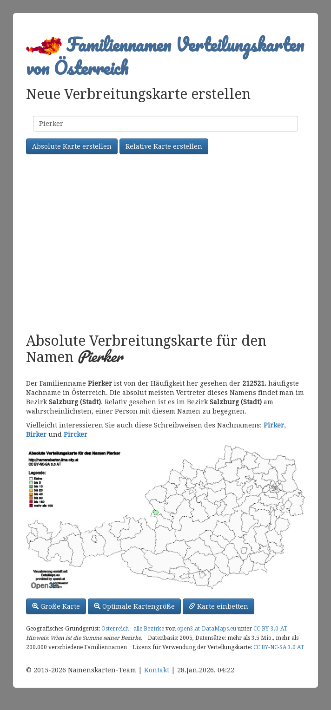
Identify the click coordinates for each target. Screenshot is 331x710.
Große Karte (56, 606)
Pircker (75, 434)
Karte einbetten (218, 606)
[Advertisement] (165, 245)
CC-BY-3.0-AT (270, 628)
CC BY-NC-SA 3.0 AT (278, 647)
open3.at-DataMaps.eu (206, 628)
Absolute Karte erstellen (72, 146)
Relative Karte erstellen (164, 146)
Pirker (274, 425)
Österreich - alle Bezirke (132, 628)
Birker (36, 434)
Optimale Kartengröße (134, 606)
